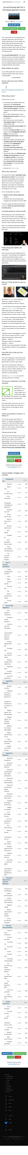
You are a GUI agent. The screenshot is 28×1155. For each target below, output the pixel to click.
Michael (11, 299)
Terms (6, 1084)
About (6, 1091)
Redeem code (8, 1078)
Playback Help (8, 1090)
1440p (23, 388)
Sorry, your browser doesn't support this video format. (14, 16)
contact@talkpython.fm (14, 467)
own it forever (19, 21)
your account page (12, 376)
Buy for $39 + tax (14, 25)
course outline (15, 168)
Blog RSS (7, 1088)
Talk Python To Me (10, 308)
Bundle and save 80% (10, 28)
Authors (7, 1080)
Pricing (6, 1074)
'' (11, 2)
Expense (8, 1077)
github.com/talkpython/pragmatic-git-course (13, 89)
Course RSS (7, 1086)
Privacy (7, 1082)
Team (21, 28)
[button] (24, 1)
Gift (14, 32)
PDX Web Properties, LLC (16, 1136)
